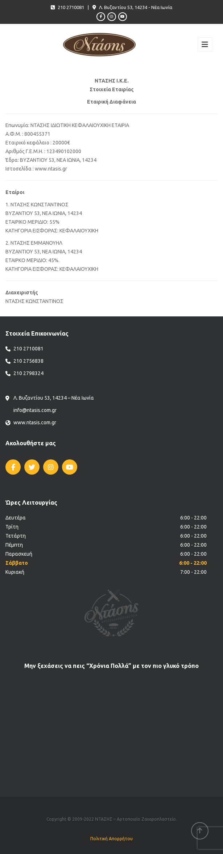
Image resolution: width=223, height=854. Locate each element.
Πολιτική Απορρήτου (111, 838)
